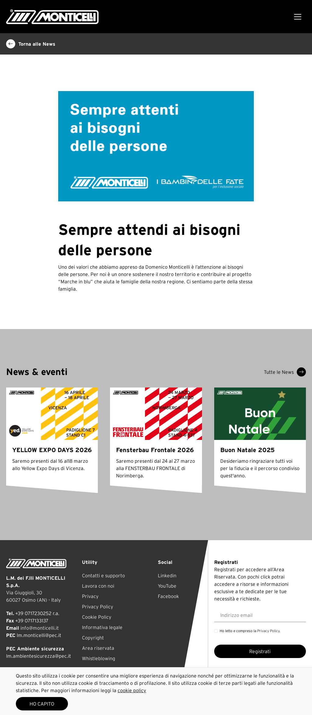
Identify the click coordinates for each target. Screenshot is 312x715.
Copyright (93, 637)
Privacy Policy (97, 606)
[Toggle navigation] (297, 17)
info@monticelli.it (39, 628)
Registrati (260, 651)
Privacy (90, 596)
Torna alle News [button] (30, 43)
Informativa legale (102, 627)
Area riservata (98, 648)
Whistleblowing (98, 658)
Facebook (168, 596)
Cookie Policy (97, 617)
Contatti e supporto (103, 575)
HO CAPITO (42, 703)
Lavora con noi (98, 586)
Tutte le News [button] (285, 372)
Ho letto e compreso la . (250, 631)
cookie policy (132, 690)
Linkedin (167, 575)
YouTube (167, 586)
